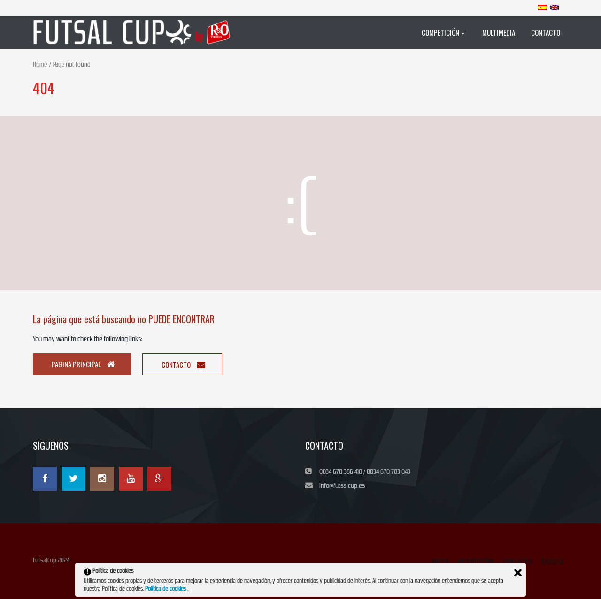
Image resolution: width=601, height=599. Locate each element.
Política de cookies (166, 588)
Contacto (183, 364)
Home (40, 64)
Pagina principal (83, 364)
